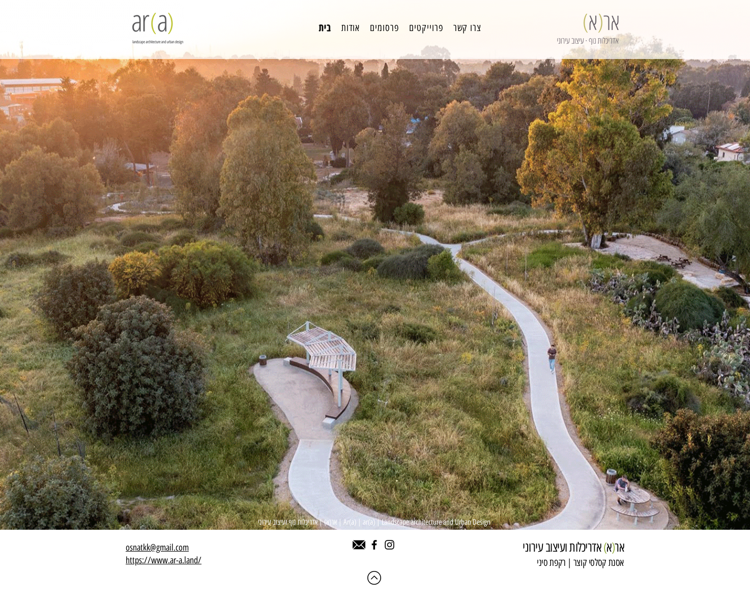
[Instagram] (389, 544)
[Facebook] (374, 544)
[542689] (359, 544)
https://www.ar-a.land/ (163, 560)
